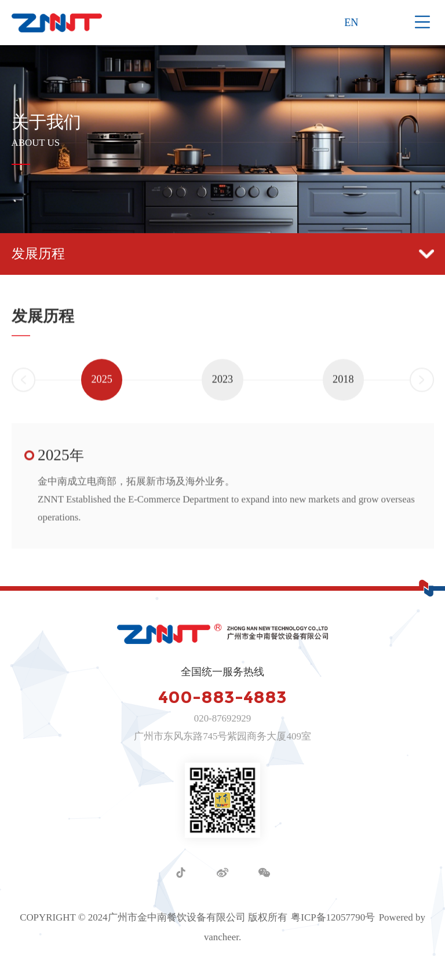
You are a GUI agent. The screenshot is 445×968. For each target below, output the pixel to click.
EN (351, 22)
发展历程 (223, 253)
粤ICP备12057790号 (333, 917)
